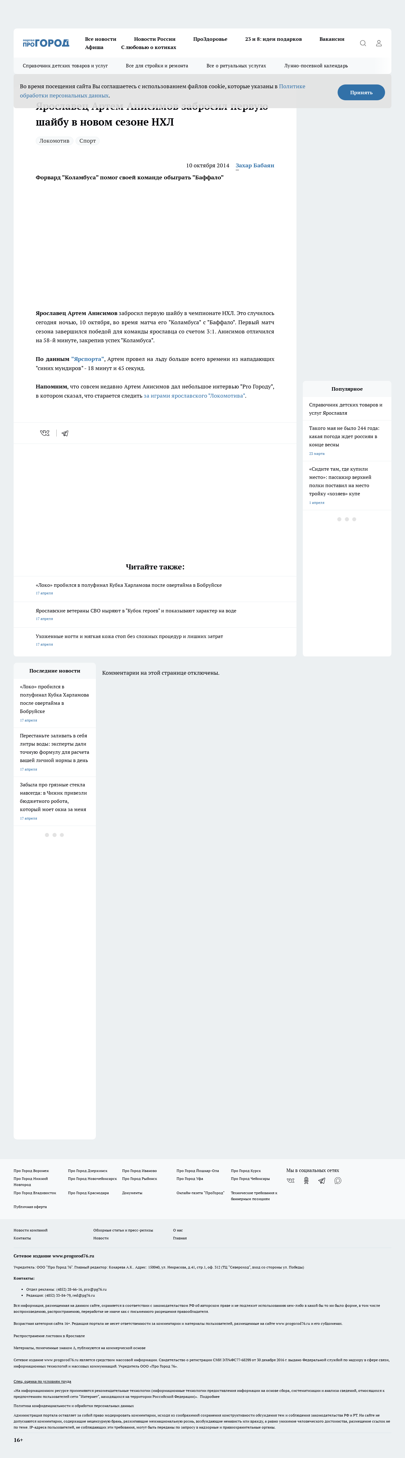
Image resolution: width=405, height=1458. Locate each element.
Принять (361, 92)
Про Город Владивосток (35, 1192)
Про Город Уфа (190, 1178)
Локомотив (55, 140)
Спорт (87, 140)
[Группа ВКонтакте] (290, 1180)
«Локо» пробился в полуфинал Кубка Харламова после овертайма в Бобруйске (155, 589)
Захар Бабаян (255, 165)
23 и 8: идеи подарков (273, 39)
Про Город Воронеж (31, 1170)
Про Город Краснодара (88, 1192)
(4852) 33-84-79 (58, 1295)
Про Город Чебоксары (250, 1178)
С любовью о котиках (148, 47)
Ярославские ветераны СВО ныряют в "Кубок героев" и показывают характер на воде (155, 615)
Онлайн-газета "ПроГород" (201, 1192)
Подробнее (210, 1396)
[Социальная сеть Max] (338, 1180)
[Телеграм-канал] (322, 1180)
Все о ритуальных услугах (236, 66)
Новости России (155, 39)
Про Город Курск (246, 1170)
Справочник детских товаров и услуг (65, 66)
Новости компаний (30, 1230)
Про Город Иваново (139, 1170)
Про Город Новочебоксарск (92, 1178)
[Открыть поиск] (363, 43)
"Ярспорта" (87, 359)
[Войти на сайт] (378, 43)
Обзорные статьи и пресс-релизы (123, 1230)
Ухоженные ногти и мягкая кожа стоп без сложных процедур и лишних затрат (155, 640)
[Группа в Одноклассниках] (306, 1180)
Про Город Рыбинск (139, 1178)
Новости (101, 1238)
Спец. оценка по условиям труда (42, 1381)
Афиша (94, 47)
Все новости (100, 39)
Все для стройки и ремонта (157, 66)
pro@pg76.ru (95, 1289)
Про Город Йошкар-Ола (198, 1170)
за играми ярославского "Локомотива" (194, 395)
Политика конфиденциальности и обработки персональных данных (74, 1405)
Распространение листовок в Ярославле (49, 1335)
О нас (178, 1230)
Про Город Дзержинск (87, 1170)
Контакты (22, 1238)
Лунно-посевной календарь (316, 66)
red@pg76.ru (83, 1295)
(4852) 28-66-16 (69, 1289)
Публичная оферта (30, 1206)
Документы (132, 1192)
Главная (180, 1238)
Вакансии (332, 39)
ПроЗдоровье (210, 39)
